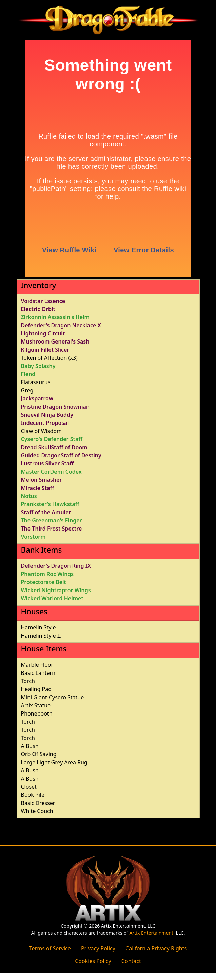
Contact (131, 961)
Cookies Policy (93, 961)
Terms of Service (50, 948)
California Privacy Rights (156, 948)
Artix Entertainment (151, 933)
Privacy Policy (98, 948)
